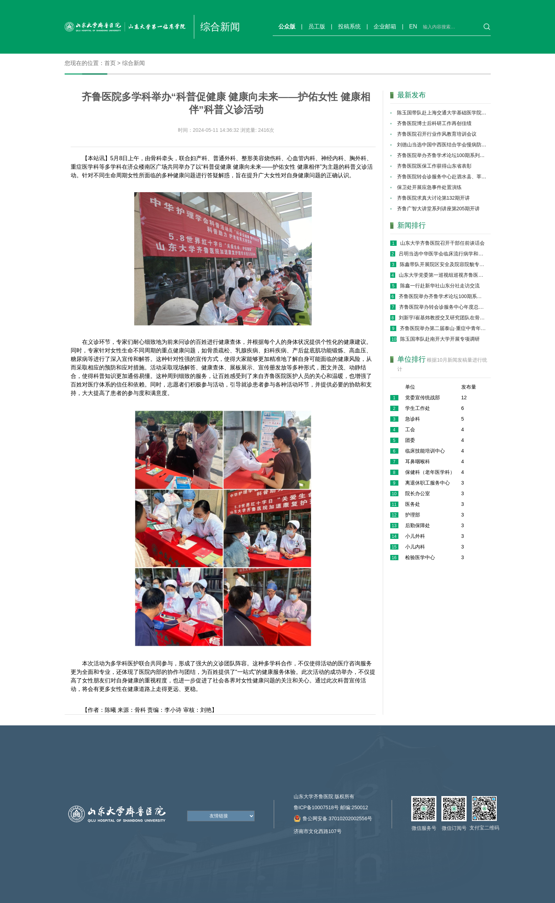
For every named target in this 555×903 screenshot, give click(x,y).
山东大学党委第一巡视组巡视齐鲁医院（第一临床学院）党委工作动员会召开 (442, 275)
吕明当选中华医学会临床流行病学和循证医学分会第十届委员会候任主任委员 (442, 253)
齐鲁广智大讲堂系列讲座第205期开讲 (438, 208)
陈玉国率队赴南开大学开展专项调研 (440, 339)
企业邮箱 (385, 26)
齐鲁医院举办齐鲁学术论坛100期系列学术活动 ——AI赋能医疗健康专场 (442, 296)
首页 (110, 63)
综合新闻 (133, 63)
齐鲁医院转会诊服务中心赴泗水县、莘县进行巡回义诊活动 (461, 176)
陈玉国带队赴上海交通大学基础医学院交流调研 (449, 112)
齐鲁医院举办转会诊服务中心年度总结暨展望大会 (442, 307)
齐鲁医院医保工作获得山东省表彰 (434, 166)
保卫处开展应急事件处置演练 (429, 187)
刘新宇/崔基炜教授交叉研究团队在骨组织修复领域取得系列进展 (442, 317)
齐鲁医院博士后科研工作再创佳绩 (434, 123)
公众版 (286, 26)
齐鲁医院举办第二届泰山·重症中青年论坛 (443, 328)
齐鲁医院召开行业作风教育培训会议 (437, 134)
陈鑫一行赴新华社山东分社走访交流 (440, 285)
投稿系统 (349, 26)
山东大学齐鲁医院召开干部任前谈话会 (442, 243)
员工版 (316, 26)
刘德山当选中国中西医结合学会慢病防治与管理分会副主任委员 (466, 144)
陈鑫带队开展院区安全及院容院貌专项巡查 (443, 264)
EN (413, 26)
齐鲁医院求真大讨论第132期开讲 (433, 198)
